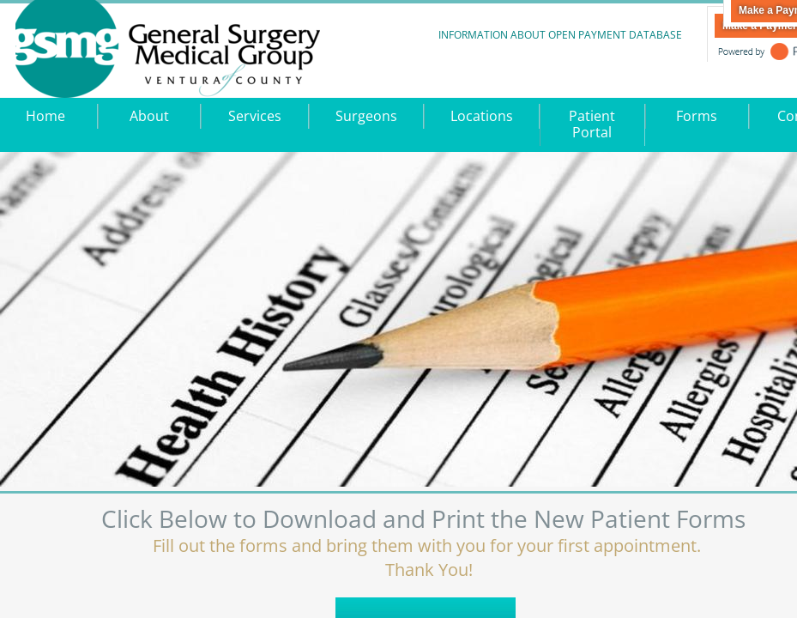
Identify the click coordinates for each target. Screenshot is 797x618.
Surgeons (366, 115)
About (149, 115)
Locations (481, 115)
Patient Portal (592, 124)
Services (254, 115)
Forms (696, 115)
